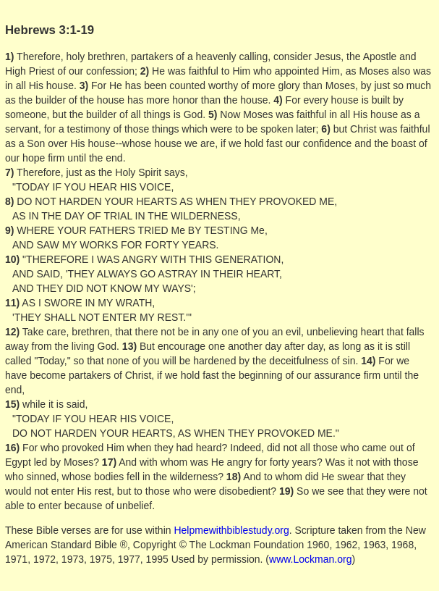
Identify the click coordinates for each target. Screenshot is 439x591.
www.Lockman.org (310, 559)
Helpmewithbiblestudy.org (231, 530)
